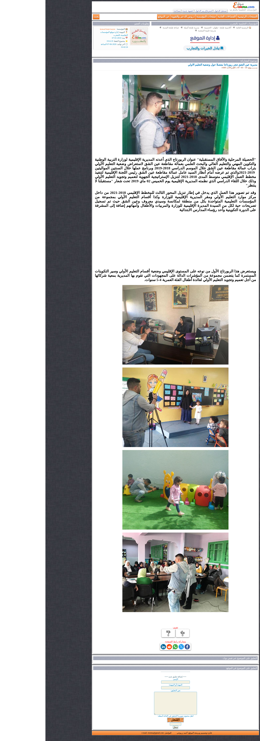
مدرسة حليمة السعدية (62, 29)
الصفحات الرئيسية (202, 16)
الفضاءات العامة (181, 16)
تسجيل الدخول (175, 11)
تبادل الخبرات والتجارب (157, 48)
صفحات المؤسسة (160, 16)
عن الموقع (118, 16)
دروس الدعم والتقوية (137, 16)
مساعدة (131, 11)
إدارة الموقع (159, 37)
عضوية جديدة (142, 11)
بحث (50, 16)
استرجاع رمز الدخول (158, 11)
